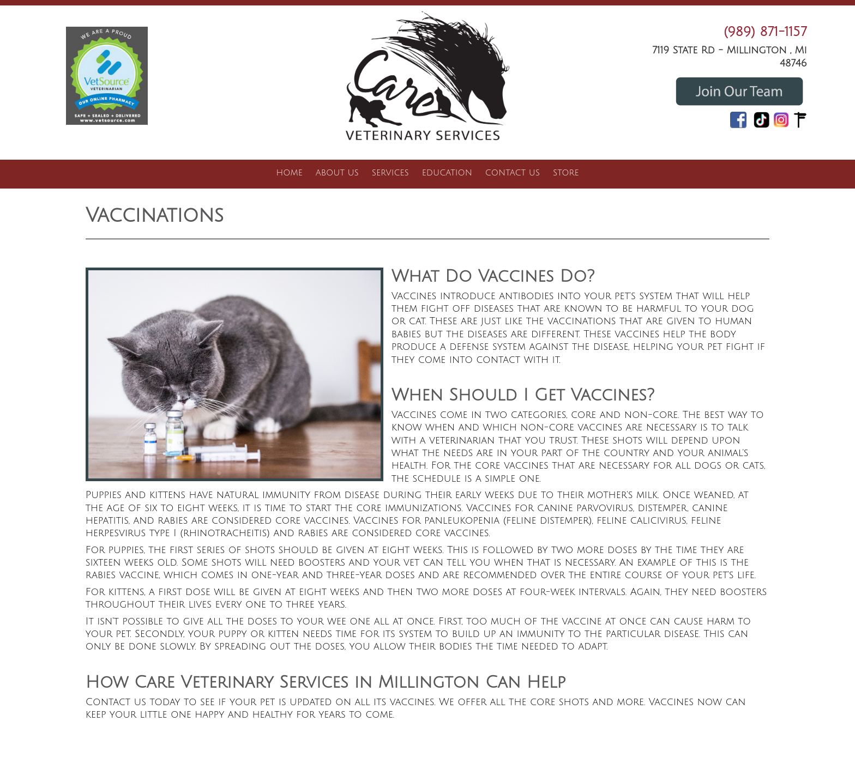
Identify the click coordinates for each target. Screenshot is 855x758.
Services (390, 172)
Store (566, 172)
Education (447, 172)
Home (289, 172)
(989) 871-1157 (765, 32)
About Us (337, 172)
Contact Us (512, 172)
